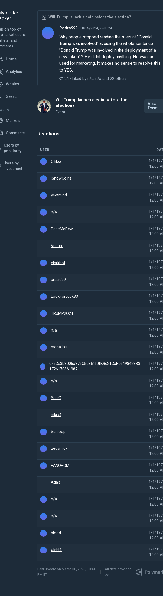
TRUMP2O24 (62, 313)
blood (56, 533)
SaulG (56, 398)
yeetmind (59, 195)
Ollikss (56, 161)
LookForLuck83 (64, 296)
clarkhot (58, 263)
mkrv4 (56, 415)
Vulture (57, 246)
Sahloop (58, 432)
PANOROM (60, 465)
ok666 (56, 550)
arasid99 (58, 280)
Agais (56, 482)
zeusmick (59, 448)
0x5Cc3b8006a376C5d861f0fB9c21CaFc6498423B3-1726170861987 (95, 366)
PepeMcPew (62, 229)
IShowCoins (61, 178)
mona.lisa (59, 347)
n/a (54, 212)
